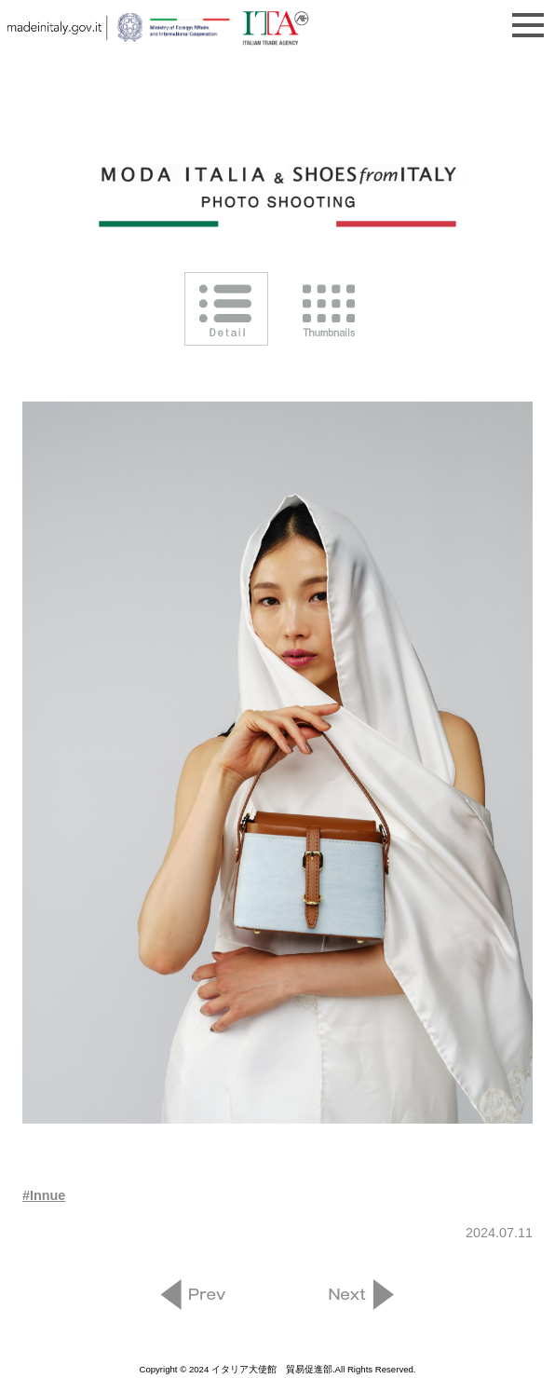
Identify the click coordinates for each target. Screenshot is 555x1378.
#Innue (43, 1195)
